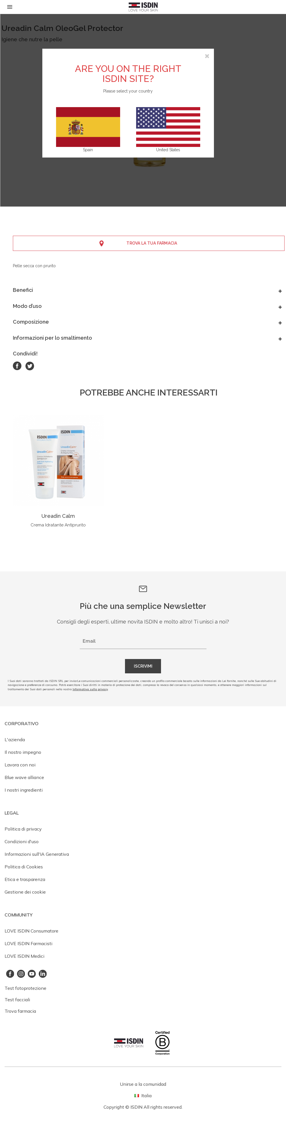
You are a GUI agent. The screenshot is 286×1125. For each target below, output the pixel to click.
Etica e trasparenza (25, 879)
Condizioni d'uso (22, 841)
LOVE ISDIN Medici (24, 956)
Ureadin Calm (58, 516)
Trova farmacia (20, 1011)
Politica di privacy (23, 829)
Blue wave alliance (24, 777)
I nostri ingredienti (24, 790)
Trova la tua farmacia (151, 243)
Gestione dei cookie (25, 892)
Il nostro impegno (23, 752)
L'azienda (15, 739)
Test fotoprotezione (25, 988)
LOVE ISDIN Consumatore (31, 931)
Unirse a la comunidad (143, 1084)
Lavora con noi (20, 765)
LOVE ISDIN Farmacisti (28, 943)
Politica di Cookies (24, 867)
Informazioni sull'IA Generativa (37, 854)
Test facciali (17, 999)
